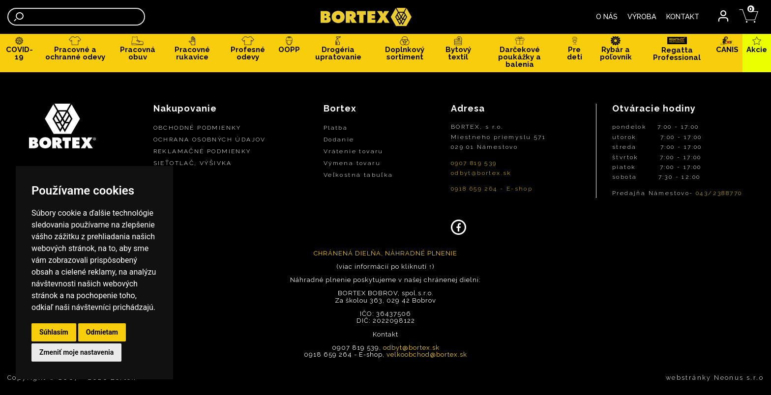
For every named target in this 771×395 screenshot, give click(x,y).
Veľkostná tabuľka (358, 174)
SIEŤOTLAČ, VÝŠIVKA (192, 163)
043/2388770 (719, 193)
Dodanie (339, 139)
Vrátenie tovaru (354, 151)
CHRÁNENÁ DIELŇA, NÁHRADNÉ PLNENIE (385, 253)
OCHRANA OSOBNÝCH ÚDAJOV (209, 139)
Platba (336, 127)
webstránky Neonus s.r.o (715, 377)
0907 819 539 (474, 163)
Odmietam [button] (102, 332)
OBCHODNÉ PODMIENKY (197, 127)
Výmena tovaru (352, 163)
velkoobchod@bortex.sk (426, 354)
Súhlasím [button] (53, 332)
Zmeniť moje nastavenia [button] (76, 352)
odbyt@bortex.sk (481, 172)
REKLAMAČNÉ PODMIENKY (202, 151)
